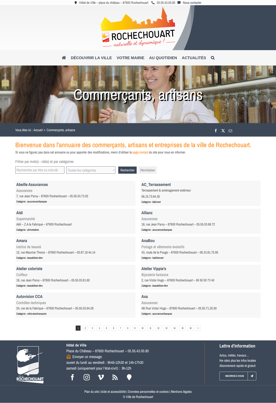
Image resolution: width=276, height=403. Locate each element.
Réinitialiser (147, 170)
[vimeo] (101, 377)
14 (174, 328)
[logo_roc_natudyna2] (138, 8)
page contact (140, 152)
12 (158, 328)
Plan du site (91, 391)
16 (190, 328)
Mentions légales (181, 391)
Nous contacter (192, 2)
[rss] (115, 377)
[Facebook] (215, 130)
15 (182, 328)
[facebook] (72, 377)
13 (166, 328)
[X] (223, 130)
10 (142, 328)
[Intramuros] (129, 377)
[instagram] (86, 377)
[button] (212, 58)
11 (150, 328)
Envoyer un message (87, 356)
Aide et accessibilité (113, 391)
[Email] (230, 130)
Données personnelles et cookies (148, 391)
